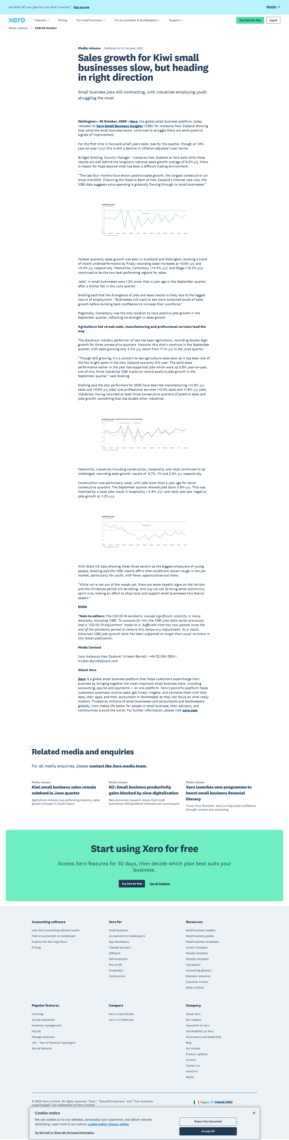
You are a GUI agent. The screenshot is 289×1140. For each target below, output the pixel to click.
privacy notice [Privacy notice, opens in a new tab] (118, 1124)
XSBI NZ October (46, 30)
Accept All (208, 1131)
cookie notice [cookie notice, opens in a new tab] (97, 1124)
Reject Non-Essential (208, 1121)
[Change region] (222, 1103)
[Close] (254, 1113)
